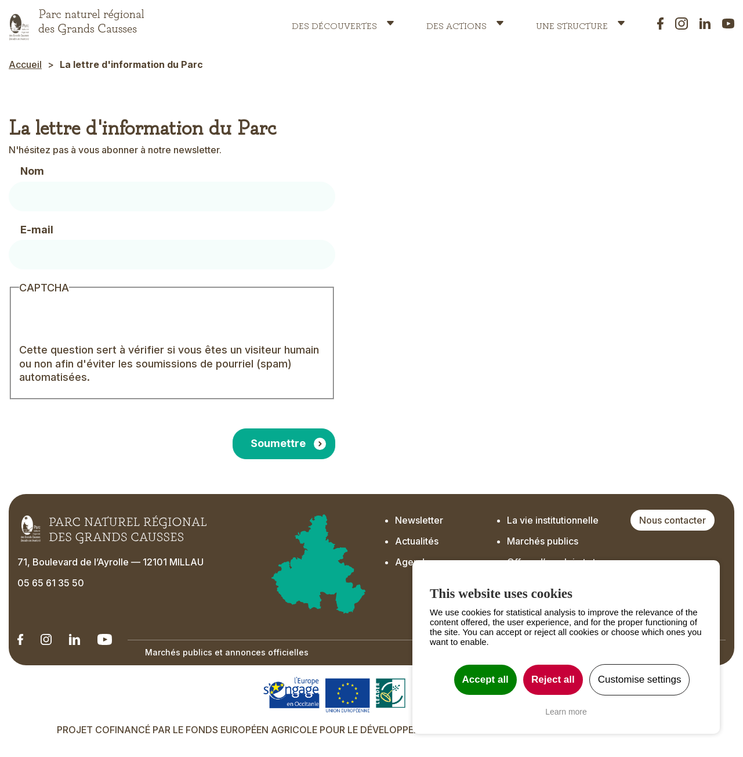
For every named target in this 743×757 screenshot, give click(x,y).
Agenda (412, 562)
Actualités (416, 541)
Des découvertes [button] (334, 23)
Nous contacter (672, 520)
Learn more (566, 711)
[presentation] (107, 320)
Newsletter (420, 520)
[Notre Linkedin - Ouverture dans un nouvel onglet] (20, 639)
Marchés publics (542, 541)
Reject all (553, 679)
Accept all (485, 679)
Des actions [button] (456, 23)
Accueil (25, 64)
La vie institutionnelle (553, 520)
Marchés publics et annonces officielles (227, 652)
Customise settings (640, 679)
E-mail (36, 230)
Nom (32, 171)
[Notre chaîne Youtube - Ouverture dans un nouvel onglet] (104, 639)
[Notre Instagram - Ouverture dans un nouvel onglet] (46, 639)
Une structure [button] (572, 23)
